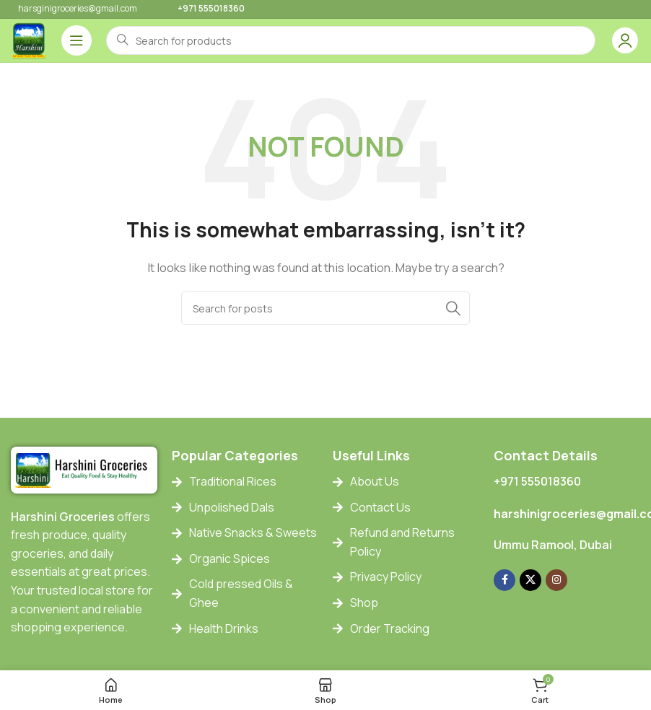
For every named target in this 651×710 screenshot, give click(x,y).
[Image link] (84, 469)
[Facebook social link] (504, 580)
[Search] (325, 308)
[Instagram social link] (556, 580)
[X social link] (530, 580)
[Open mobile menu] (76, 40)
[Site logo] (29, 39)
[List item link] (245, 482)
